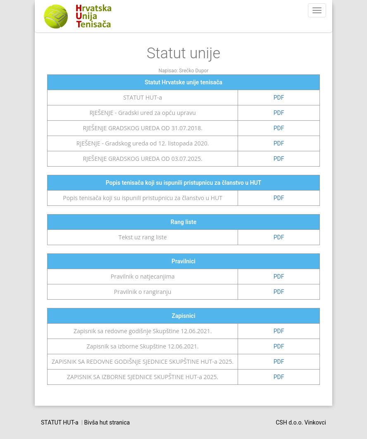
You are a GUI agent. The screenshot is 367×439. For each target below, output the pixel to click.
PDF (279, 97)
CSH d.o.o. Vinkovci (301, 422)
